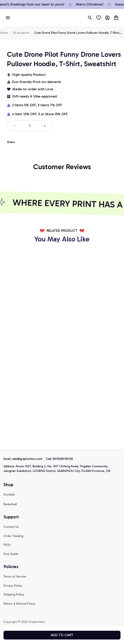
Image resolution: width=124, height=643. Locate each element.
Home (4, 33)
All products (21, 33)
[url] (29, 459)
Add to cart (62, 635)
